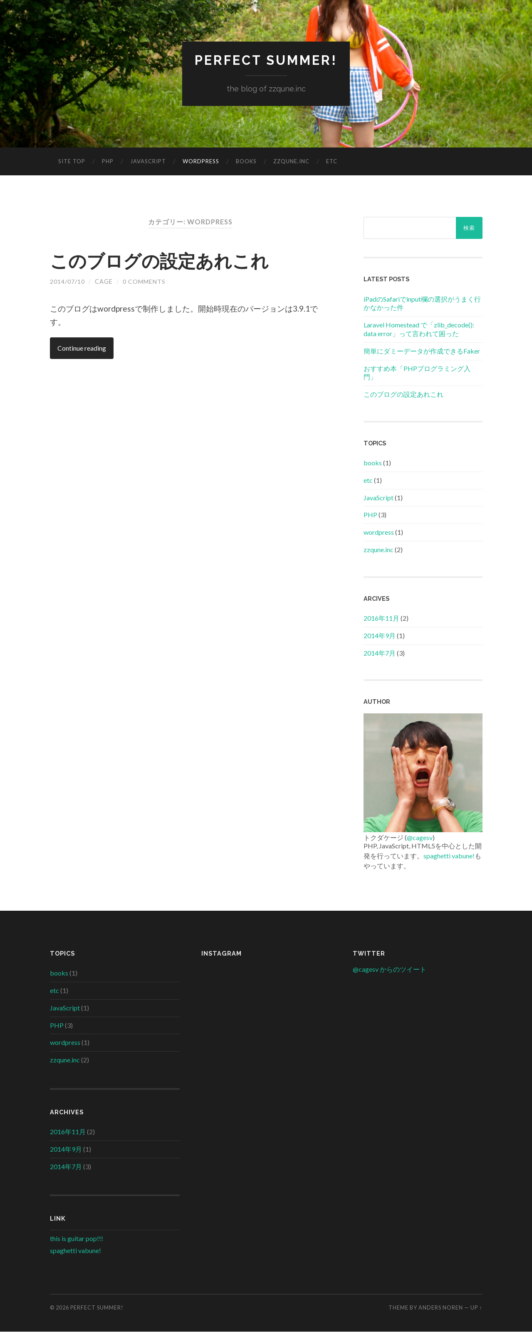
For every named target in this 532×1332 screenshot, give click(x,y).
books (246, 161)
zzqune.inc (291, 161)
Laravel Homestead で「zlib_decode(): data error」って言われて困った (419, 329)
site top (71, 161)
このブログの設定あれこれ (164, 261)
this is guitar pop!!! (76, 1239)
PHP (108, 161)
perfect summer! (266, 60)
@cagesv (420, 838)
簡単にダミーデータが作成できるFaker (422, 351)
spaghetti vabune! (449, 856)
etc (331, 161)
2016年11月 (381, 618)
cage (104, 281)
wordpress (201, 161)
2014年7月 (380, 653)
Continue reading (82, 348)
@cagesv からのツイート (389, 969)
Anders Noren (440, 1308)
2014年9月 (380, 636)
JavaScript (148, 161)
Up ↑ (476, 1308)
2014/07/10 (67, 281)
